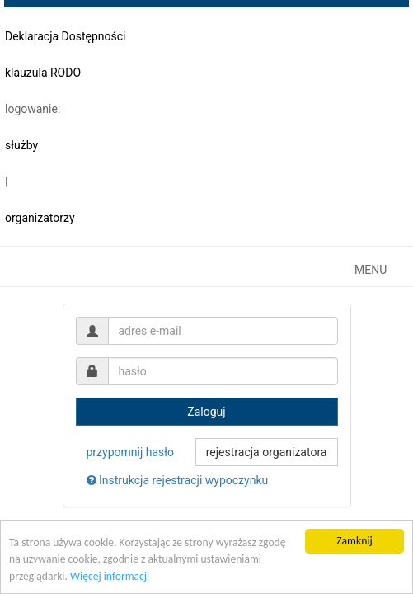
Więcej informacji (109, 576)
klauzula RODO (43, 72)
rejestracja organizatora (266, 452)
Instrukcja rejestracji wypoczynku (178, 480)
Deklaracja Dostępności (65, 36)
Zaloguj (206, 411)
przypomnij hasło (131, 452)
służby (21, 145)
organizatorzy (40, 217)
